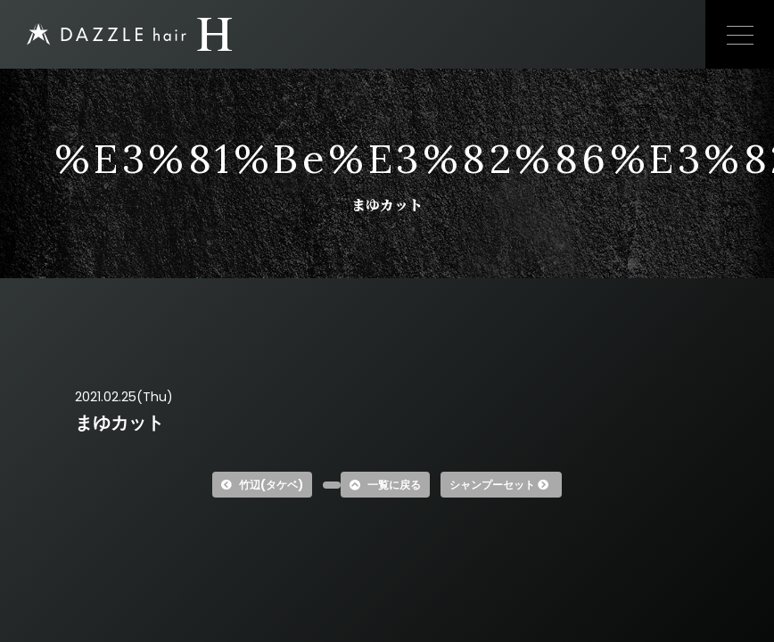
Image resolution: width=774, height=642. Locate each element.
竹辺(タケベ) (262, 484)
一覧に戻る (385, 484)
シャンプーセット (498, 484)
